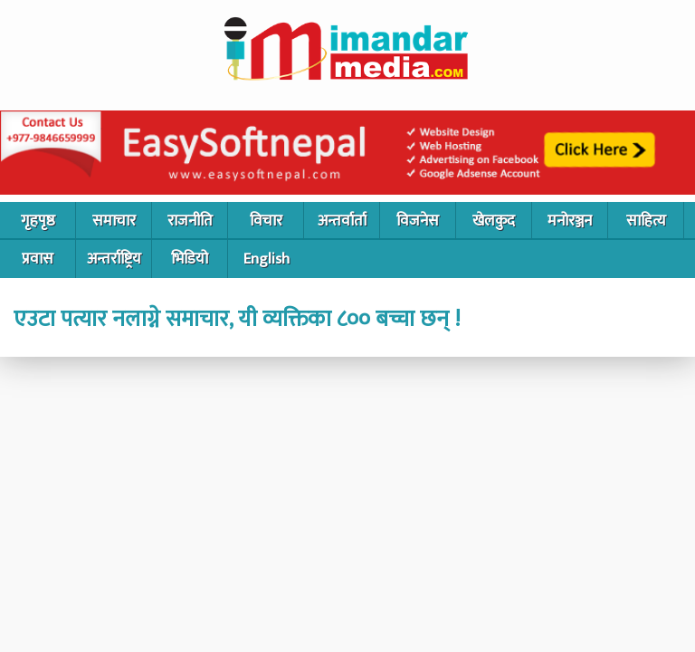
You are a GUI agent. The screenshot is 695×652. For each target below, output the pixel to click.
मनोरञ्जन (569, 221)
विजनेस (417, 221)
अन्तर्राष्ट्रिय (114, 259)
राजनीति (190, 221)
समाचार (114, 221)
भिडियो (189, 259)
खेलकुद (493, 221)
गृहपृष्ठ (38, 221)
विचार (266, 221)
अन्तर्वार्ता (342, 221)
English (266, 259)
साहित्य (646, 221)
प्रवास (37, 259)
